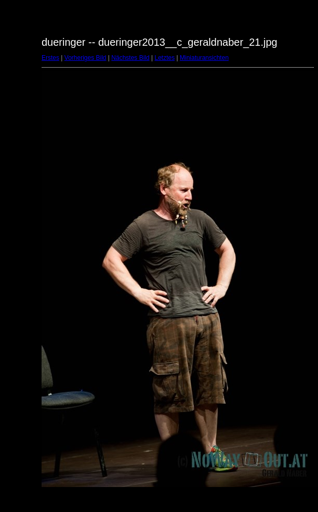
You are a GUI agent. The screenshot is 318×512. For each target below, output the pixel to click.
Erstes (50, 57)
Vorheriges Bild (85, 57)
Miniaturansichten (204, 57)
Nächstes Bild (130, 57)
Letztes (165, 57)
